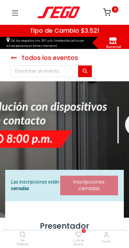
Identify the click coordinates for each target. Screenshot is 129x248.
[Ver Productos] (22, 235)
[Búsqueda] (85, 71)
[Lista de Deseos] (79, 234)
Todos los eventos (44, 58)
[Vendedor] (106, 235)
